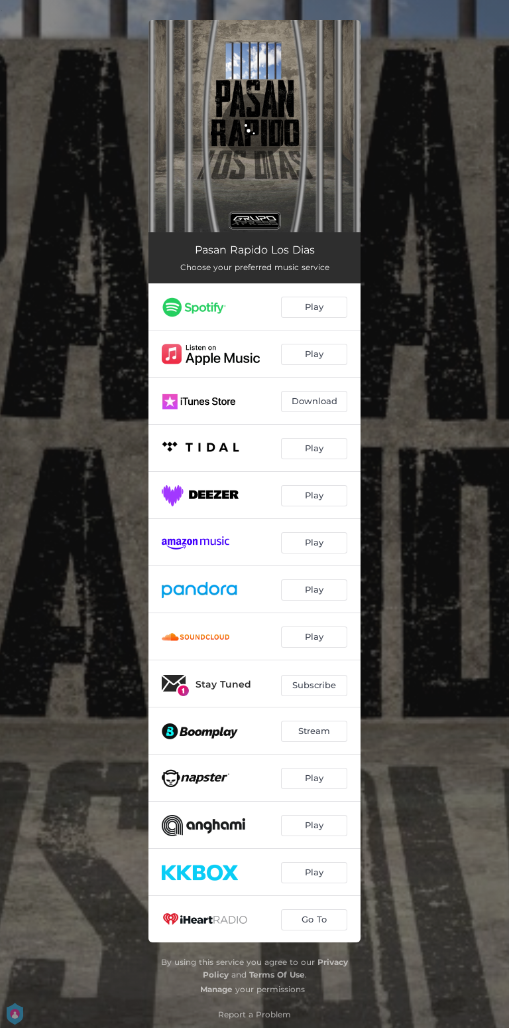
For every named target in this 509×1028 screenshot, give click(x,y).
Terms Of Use (277, 975)
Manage (216, 989)
